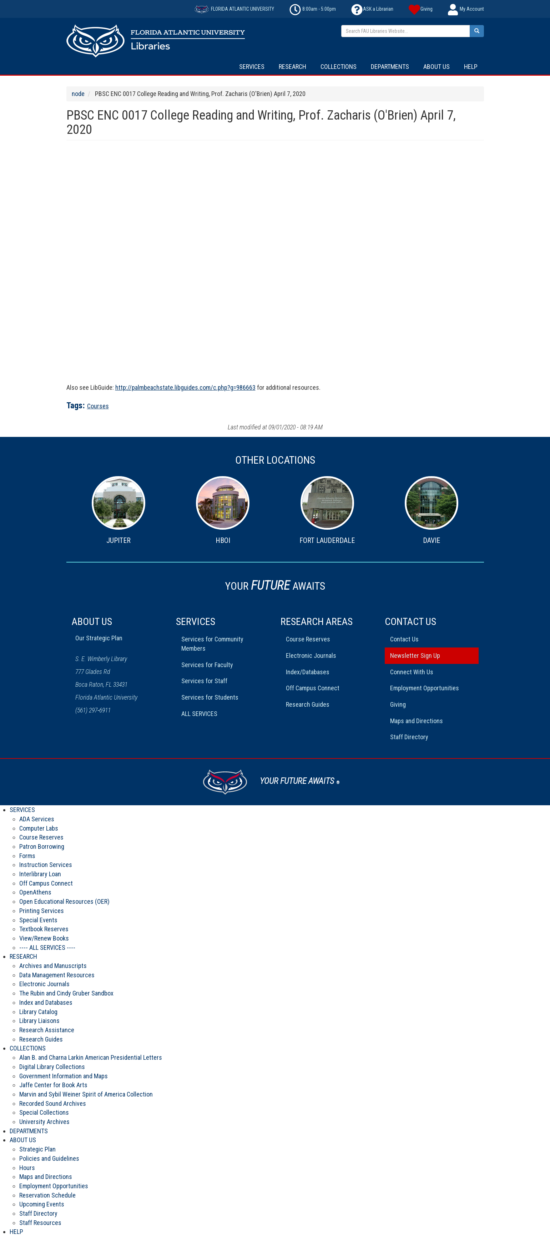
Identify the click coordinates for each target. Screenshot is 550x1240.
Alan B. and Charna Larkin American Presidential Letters (90, 1057)
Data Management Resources (57, 975)
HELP (471, 66)
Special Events (38, 920)
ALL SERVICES (199, 713)
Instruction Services (45, 864)
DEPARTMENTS (390, 66)
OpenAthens (35, 892)
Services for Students (209, 697)
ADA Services (36, 819)
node (78, 93)
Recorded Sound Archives (52, 1103)
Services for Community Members (212, 643)
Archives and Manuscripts (53, 965)
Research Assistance (46, 1030)
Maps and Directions (416, 721)
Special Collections (44, 1112)
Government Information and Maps (63, 1076)
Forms (27, 856)
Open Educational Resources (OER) (64, 901)
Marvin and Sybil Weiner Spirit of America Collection (86, 1094)
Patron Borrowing (41, 846)
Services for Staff (204, 681)
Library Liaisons (39, 1020)
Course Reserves (308, 639)
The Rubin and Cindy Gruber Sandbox (66, 993)
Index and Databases (45, 1002)
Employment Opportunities (424, 688)
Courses (98, 406)
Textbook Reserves (44, 929)
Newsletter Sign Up (415, 655)
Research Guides (307, 704)
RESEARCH (292, 66)
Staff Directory (409, 737)
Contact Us (404, 639)
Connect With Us (411, 672)
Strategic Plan (37, 1149)
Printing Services (41, 910)
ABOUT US (436, 66)
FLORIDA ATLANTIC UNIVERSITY (234, 9)
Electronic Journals (311, 655)
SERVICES (251, 66)
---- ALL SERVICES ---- (47, 947)
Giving (398, 704)
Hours (27, 1167)
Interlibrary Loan (40, 874)
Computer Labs (38, 828)
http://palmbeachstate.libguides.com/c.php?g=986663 (185, 387)
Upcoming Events (41, 1204)
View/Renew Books (44, 938)
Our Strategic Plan (98, 638)
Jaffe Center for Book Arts (53, 1085)
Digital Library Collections (52, 1066)
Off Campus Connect (312, 688)
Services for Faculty (207, 665)
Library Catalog (38, 1011)
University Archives (44, 1121)
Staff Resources (40, 1222)
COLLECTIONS (339, 66)
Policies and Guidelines (49, 1158)
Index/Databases (307, 672)
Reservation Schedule (47, 1195)
